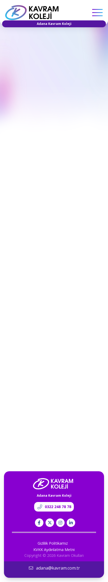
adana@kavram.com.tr (54, 568)
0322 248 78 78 (54, 506)
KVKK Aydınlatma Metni (54, 549)
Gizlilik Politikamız (53, 543)
